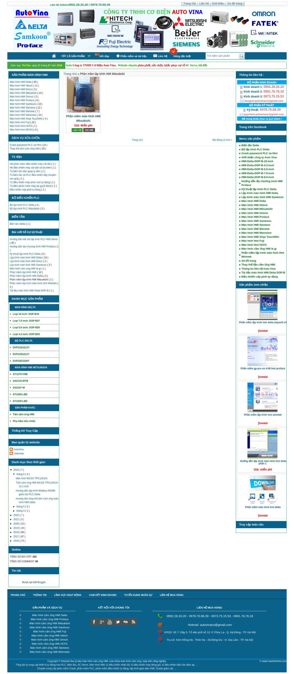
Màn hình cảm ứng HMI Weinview (50, 651)
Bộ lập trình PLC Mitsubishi (25, 208)
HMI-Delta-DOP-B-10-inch (257, 161)
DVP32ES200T (21, 361)
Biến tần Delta (18, 223)
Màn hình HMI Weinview (23, 115)
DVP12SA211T (21, 347)
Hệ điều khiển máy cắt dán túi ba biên (30, 167)
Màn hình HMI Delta (21, 82)
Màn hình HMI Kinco (21, 89)
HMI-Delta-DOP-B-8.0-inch (257, 177)
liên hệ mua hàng (171, 595)
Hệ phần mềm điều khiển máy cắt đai (30, 164)
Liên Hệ (160, 56)
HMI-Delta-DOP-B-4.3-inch (257, 165)
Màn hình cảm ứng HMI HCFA (50, 643)
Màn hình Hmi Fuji (20, 122)
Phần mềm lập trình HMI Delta (26, 275)
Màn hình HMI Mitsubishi (23, 93)
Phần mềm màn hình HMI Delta (263, 507)
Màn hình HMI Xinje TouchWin (26, 118)
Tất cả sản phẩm (73, 56)
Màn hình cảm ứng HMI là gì (25, 268)
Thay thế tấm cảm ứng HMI (25, 148)
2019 (16, 528)
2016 (16, 540)
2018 (16, 532)
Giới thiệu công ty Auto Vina (259, 157)
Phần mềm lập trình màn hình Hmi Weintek (33, 283)
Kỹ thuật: (251, 109)
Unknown (19, 453)
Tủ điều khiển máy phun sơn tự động (30, 182)
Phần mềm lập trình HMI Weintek (263, 414)
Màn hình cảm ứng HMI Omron (49, 639)
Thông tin (40, 595)
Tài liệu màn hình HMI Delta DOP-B (29, 290)
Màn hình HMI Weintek (22, 111)
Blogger (41, 582)
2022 (16, 515)
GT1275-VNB (20, 374)
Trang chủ (71, 73)
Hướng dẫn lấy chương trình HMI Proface (33, 246)
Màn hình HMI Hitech (21, 85)
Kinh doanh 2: (252, 91)
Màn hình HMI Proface (22, 100)
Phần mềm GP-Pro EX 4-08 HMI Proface (263, 368)
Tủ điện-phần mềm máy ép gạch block (31, 186)
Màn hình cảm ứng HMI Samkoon (49, 627)
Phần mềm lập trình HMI (23, 272)
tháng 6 (20, 474)
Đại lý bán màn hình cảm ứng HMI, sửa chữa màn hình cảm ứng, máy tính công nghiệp (118, 661)
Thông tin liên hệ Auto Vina (258, 268)
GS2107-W (19, 387)
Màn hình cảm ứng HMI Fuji (49, 631)
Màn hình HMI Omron (22, 96)
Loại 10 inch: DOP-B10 (26, 314)
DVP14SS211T (21, 354)
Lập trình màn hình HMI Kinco (26, 261)
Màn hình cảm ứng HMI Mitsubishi (49, 623)
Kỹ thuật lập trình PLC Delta (25, 253)
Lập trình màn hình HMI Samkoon (28, 264)
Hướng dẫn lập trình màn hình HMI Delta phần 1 (263, 462)
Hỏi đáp (102, 55)
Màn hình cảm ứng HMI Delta (49, 615)
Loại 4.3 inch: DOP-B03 (26, 334)
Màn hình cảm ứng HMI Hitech (50, 635)
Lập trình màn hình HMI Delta (26, 257)
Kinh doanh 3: (252, 96)
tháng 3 (20, 510)
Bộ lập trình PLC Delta (22, 205)
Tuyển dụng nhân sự (138, 595)
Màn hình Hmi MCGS (21, 129)
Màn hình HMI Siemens (23, 107)
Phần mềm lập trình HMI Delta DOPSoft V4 (262, 322)
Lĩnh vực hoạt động (67, 595)
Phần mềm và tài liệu (131, 56)
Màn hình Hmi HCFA (21, 126)
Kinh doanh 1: (252, 87)
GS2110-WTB (20, 381)
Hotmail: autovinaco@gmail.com (210, 624)
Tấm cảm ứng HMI (23, 414)
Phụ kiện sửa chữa (24, 421)
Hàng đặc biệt (182, 56)
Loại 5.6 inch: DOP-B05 (26, 327)
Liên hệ (77, 130)
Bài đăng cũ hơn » (222, 139)
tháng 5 (20, 506)
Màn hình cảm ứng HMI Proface (50, 619)
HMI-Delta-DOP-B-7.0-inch (257, 173)
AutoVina (19, 449)
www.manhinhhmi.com (274, 661)
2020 (16, 523)
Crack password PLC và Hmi (26, 145)
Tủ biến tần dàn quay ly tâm (25, 171)
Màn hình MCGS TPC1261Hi (31, 478)
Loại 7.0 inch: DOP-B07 (26, 320)
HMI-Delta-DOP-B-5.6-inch (257, 169)
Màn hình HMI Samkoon (23, 104)
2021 (16, 519)
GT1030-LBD (20, 394)
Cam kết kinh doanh (102, 595)
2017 (16, 536)
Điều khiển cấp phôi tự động (25, 189)
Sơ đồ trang (248, 260)
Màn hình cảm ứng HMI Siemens (49, 647)
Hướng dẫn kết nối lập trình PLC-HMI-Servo (34, 239)
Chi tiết (41, 307)
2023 (16, 469)
